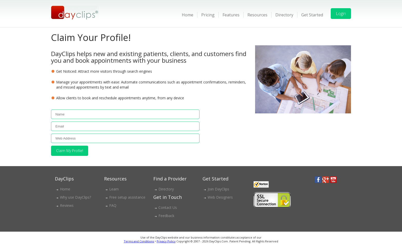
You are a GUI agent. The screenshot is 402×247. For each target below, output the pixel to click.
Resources (257, 15)
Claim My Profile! (69, 150)
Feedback (166, 215)
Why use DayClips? (75, 197)
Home (187, 15)
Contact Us (167, 207)
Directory (284, 15)
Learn (114, 189)
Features (231, 15)
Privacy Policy (166, 241)
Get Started (312, 15)
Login (341, 13)
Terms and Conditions (139, 241)
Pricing (208, 15)
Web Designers (220, 197)
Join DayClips (218, 189)
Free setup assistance (127, 197)
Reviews (67, 205)
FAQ (112, 205)
